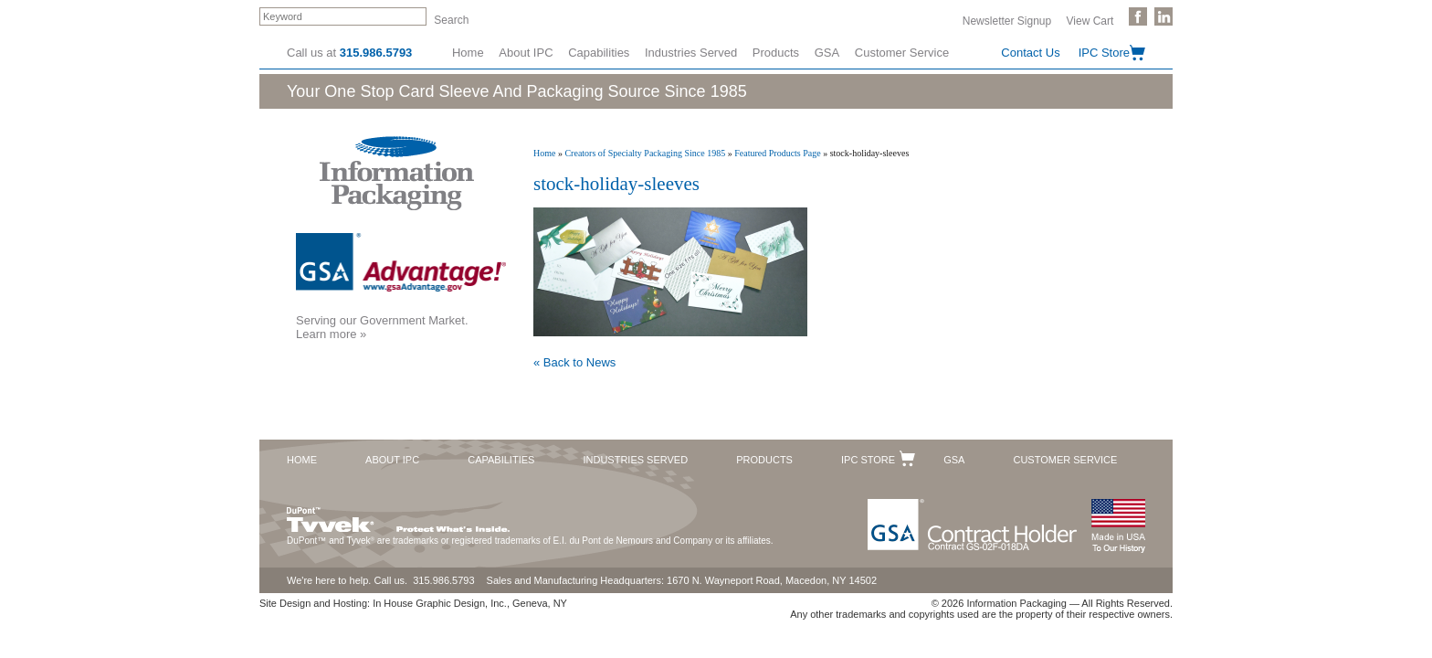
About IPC (526, 52)
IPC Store (1104, 52)
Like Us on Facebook (1138, 16)
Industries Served (691, 52)
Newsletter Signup (1007, 20)
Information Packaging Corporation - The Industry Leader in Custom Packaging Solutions (397, 173)
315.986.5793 (376, 52)
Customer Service (902, 52)
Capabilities (598, 52)
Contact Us (1030, 52)
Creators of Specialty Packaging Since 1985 (644, 153)
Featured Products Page (777, 153)
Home (468, 52)
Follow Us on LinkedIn (1163, 16)
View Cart (1090, 20)
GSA (827, 52)
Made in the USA (1117, 526)
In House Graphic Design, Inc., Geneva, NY (470, 603)
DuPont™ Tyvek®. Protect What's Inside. (398, 515)
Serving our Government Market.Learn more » (382, 327)
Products (776, 52)
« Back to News (574, 362)
